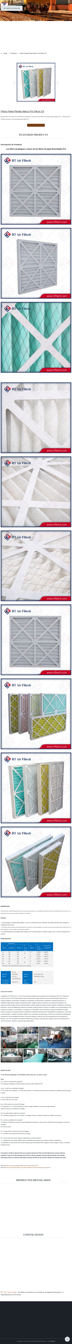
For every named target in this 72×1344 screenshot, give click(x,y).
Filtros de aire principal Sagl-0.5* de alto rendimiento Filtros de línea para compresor (27, 1167)
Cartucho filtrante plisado (49, 1155)
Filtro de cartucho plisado (33, 1155)
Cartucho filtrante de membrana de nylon (54, 1157)
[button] (53, 4)
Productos (13, 53)
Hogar (5, 53)
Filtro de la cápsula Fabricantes (29, 1153)
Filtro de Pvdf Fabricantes (46, 1153)
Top (67, 1338)
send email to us (36, 125)
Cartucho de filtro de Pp (34, 1157)
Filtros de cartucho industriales (17, 1157)
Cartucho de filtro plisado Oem (16, 1155)
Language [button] (67, 4)
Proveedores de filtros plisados (10, 1153)
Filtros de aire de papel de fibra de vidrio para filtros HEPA (22, 1165)
